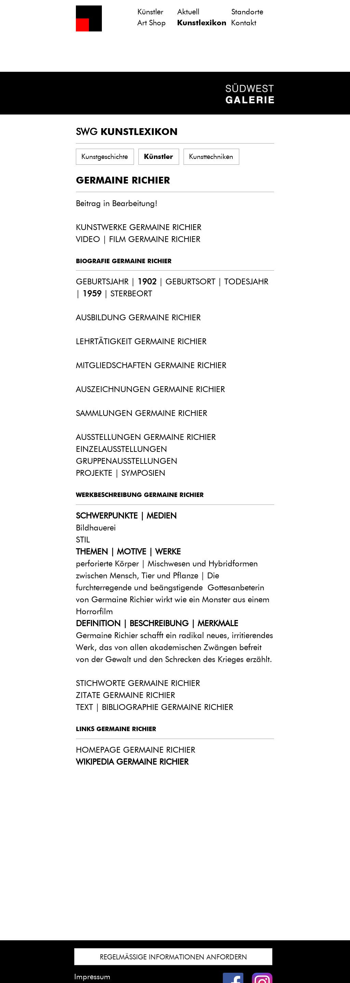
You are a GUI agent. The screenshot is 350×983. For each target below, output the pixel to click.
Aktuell (188, 11)
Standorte (247, 11)
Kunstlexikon (201, 22)
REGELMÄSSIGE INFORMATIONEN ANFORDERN (173, 957)
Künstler (150, 11)
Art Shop (151, 22)
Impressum (92, 976)
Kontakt (243, 22)
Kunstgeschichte (104, 156)
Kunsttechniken (211, 156)
